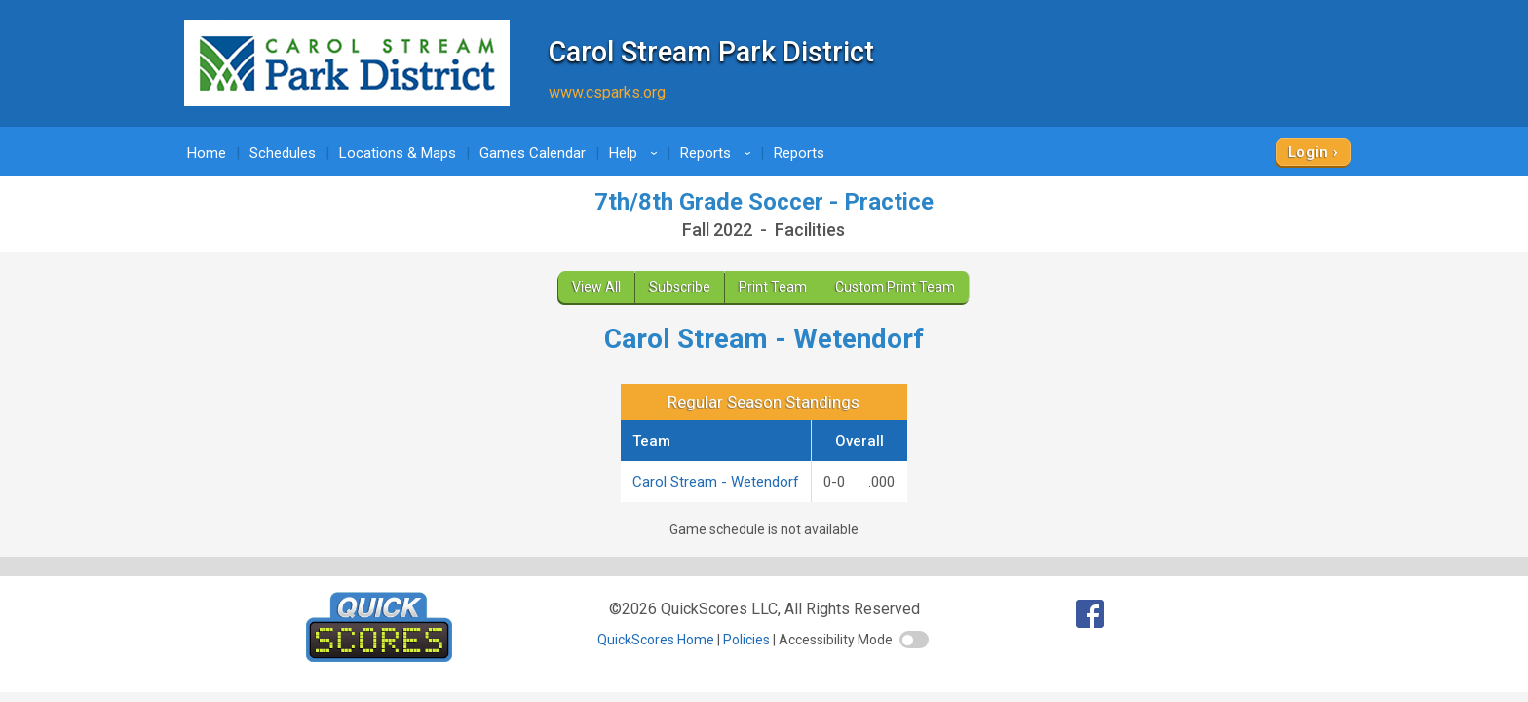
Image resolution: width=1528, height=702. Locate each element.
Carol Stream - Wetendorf (715, 481)
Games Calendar (532, 153)
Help (636, 153)
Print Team (773, 286)
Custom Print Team (895, 286)
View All (596, 286)
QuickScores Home (655, 639)
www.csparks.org (607, 92)
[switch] (914, 639)
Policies (746, 639)
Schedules (282, 153)
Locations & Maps (397, 153)
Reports (718, 153)
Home (206, 153)
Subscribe (679, 286)
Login (1308, 152)
